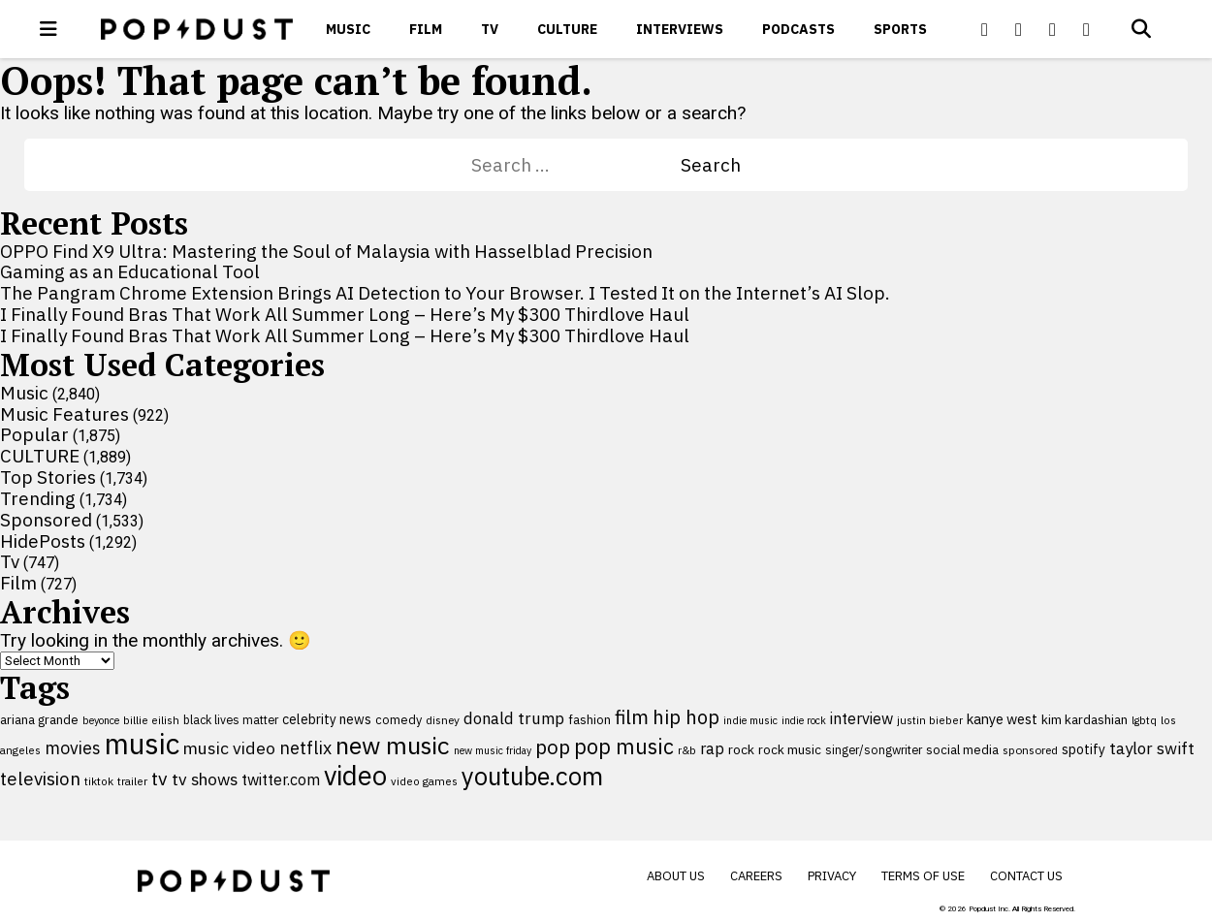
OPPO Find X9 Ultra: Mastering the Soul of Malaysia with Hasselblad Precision (326, 251)
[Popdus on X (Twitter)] (1019, 29)
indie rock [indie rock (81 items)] (803, 720)
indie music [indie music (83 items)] (750, 720)
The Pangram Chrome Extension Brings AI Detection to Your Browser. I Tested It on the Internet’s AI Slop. (445, 292)
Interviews (679, 29)
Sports (900, 29)
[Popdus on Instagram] (1086, 29)
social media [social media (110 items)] (962, 750)
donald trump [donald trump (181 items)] (513, 718)
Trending (38, 498)
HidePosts (42, 541)
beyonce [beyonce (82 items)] (100, 720)
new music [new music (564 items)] (392, 745)
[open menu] (48, 29)
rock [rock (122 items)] (741, 749)
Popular (34, 434)
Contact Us (1026, 876)
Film (425, 29)
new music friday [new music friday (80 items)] (492, 750)
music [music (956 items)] (142, 743)
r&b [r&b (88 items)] (687, 750)
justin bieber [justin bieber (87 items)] (930, 720)
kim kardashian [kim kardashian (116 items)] (1084, 719)
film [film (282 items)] (632, 717)
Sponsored (46, 519)
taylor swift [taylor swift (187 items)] (1152, 748)
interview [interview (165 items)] (861, 718)
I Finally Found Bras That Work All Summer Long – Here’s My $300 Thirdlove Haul (344, 314)
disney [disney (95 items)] (443, 720)
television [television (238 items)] (40, 778)
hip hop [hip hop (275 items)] (686, 717)
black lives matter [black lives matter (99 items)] (230, 719)
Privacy (832, 876)
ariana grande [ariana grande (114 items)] (39, 719)
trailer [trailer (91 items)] (132, 781)
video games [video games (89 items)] (424, 781)
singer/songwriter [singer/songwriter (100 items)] (873, 749)
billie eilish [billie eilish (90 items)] (151, 720)
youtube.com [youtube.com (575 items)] (532, 776)
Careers (756, 876)
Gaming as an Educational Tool (130, 271)
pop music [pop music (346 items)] (624, 746)
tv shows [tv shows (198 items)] (205, 779)
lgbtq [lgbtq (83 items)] (1144, 720)
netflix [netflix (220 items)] (305, 747)
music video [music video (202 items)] (229, 748)
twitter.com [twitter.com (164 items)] (280, 779)
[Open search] (1141, 29)
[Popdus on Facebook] (985, 29)
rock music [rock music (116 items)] (789, 749)
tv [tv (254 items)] (159, 778)
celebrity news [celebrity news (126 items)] (326, 719)
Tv (489, 29)
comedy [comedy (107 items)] (398, 720)
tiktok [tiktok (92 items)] (98, 781)
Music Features (64, 414)
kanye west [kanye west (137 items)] (1002, 719)
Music (348, 29)
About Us (676, 876)
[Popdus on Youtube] (1053, 29)
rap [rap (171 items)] (712, 748)
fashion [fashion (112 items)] (589, 720)
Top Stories (48, 477)
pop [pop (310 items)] (552, 747)
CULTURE (567, 29)
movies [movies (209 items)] (73, 748)
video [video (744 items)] (355, 775)
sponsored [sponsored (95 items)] (1030, 750)
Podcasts (798, 29)
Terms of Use (923, 876)
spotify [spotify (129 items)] (1083, 749)
